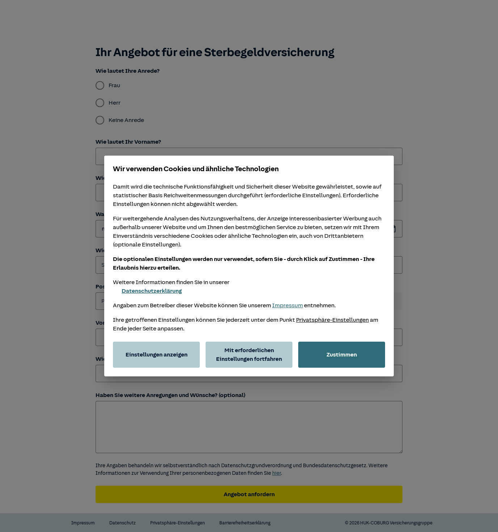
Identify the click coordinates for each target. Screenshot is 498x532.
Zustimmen (341, 354)
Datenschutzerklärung (147, 291)
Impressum (287, 305)
